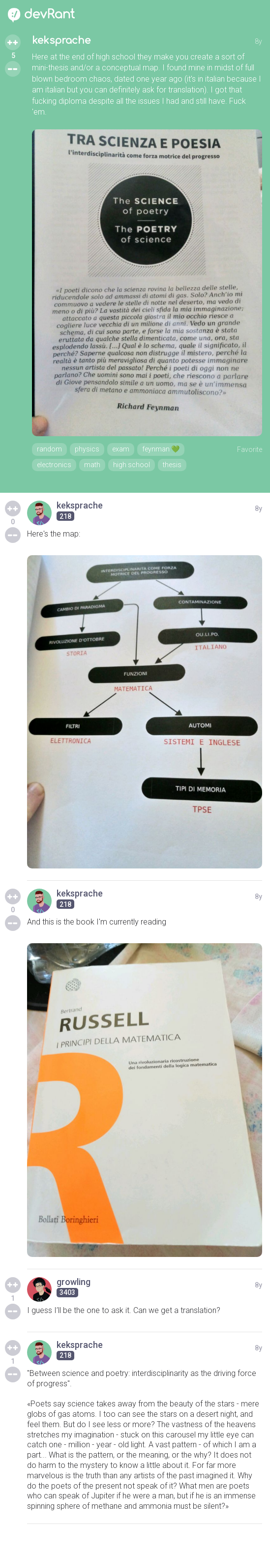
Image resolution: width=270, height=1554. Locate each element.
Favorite (249, 449)
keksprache (61, 40)
